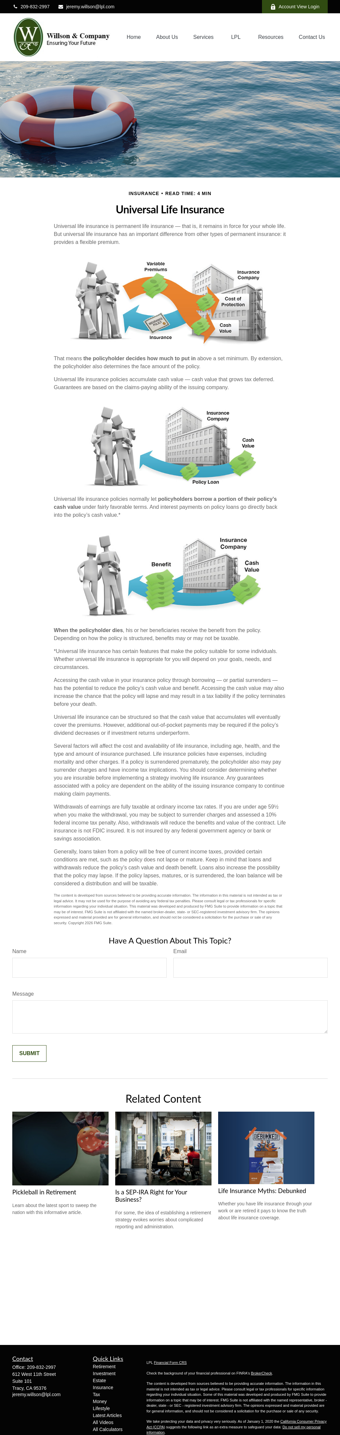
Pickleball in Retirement (44, 1192)
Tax (96, 1394)
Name (19, 951)
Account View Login (294, 7)
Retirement (104, 1366)
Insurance (103, 1387)
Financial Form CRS (170, 1363)
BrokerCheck (261, 1373)
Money (100, 1401)
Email (180, 951)
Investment (104, 1373)
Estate (99, 1380)
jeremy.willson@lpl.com (86, 6)
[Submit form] (29, 1053)
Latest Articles (107, 1415)
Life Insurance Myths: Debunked (262, 1190)
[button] (134, 37)
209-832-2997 (30, 6)
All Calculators (108, 1429)
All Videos (103, 1422)
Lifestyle (101, 1408)
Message (23, 994)
